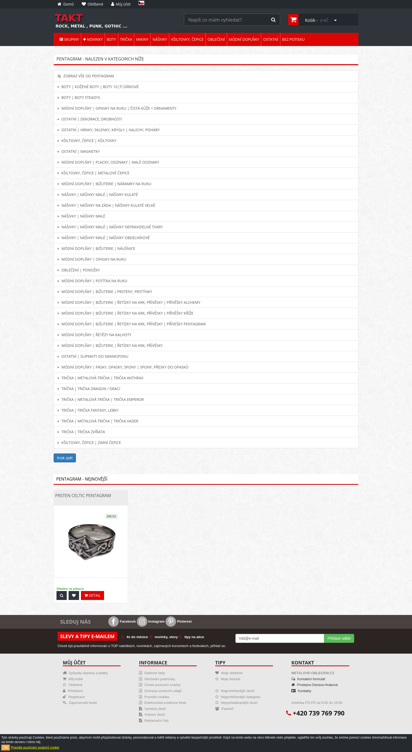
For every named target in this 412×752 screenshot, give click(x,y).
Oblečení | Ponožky (79, 270)
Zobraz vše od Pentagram (86, 75)
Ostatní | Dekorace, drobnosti (90, 119)
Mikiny (142, 39)
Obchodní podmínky (157, 679)
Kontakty (301, 691)
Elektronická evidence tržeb (162, 703)
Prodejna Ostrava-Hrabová (314, 685)
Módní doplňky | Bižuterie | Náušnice (96, 248)
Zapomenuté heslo (80, 703)
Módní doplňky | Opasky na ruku (92, 259)
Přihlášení (73, 691)
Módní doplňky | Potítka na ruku (92, 280)
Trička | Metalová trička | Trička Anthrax (100, 377)
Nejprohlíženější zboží (235, 691)
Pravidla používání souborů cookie (35, 747)
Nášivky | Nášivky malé (81, 216)
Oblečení (216, 39)
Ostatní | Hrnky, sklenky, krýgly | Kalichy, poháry (109, 129)
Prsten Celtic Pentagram (83, 495)
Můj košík (73, 679)
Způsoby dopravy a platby (85, 673)
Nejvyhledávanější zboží (236, 703)
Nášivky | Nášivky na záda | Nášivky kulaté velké (106, 205)
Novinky (93, 39)
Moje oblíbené (229, 673)
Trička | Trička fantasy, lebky (88, 410)
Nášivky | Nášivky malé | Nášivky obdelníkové (104, 237)
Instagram (151, 621)
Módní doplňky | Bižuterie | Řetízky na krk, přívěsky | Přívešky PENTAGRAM (132, 323)
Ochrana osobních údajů (160, 691)
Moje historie (227, 679)
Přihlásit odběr (339, 638)
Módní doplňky (244, 39)
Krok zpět (65, 458)
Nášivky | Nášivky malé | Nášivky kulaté (98, 194)
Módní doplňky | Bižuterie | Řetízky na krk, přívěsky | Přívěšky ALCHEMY (129, 302)
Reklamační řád (153, 721)
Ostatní (270, 39)
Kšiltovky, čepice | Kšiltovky (87, 140)
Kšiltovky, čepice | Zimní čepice (89, 442)
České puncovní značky (160, 685)
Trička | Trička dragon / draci (89, 388)
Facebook (122, 621)
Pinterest (179, 621)
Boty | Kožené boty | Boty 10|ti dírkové (98, 86)
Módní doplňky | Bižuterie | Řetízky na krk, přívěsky (110, 345)
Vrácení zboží (152, 714)
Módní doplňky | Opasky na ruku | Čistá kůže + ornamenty (117, 108)
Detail (92, 595)
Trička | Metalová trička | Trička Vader (98, 420)
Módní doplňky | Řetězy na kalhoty (94, 334)
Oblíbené (72, 685)
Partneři (224, 709)
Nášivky (159, 39)
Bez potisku (293, 39)
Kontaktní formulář (308, 679)
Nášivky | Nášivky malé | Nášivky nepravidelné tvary (110, 226)
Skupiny (69, 39)
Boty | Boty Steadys (79, 97)
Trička (126, 39)
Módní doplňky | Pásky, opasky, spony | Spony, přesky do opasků (123, 367)
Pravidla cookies (154, 697)
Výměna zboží (152, 709)
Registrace (74, 697)
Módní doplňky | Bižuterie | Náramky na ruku (104, 183)
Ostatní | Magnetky (79, 151)
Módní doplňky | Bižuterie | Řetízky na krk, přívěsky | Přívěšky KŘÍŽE (125, 313)
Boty (111, 39)
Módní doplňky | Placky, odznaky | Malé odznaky (108, 162)
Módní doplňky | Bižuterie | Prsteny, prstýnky (105, 291)
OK (5, 747)
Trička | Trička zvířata (81, 431)
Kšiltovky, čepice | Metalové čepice (94, 172)
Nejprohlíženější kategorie (237, 697)
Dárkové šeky (152, 673)
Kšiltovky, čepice (187, 39)
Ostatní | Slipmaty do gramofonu (93, 356)
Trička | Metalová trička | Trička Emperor (101, 399)
